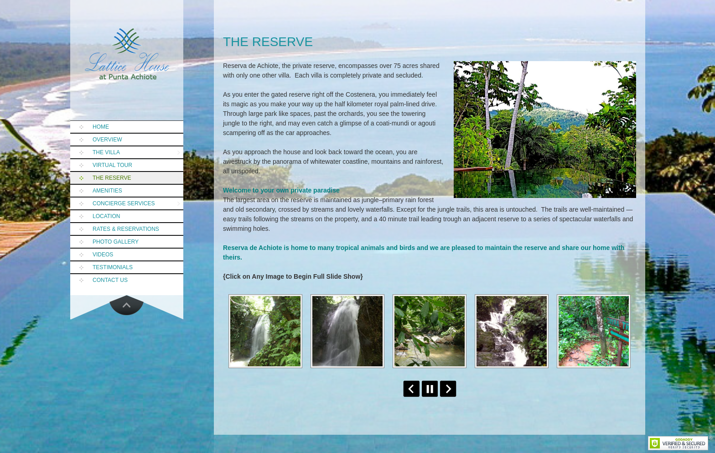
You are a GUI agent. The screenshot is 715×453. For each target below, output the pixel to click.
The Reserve (112, 178)
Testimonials (113, 267)
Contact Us (110, 280)
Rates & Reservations (126, 229)
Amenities (107, 190)
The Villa (106, 152)
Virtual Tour (112, 165)
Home (101, 127)
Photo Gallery (116, 242)
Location (106, 216)
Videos (103, 254)
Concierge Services (124, 203)
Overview (107, 139)
